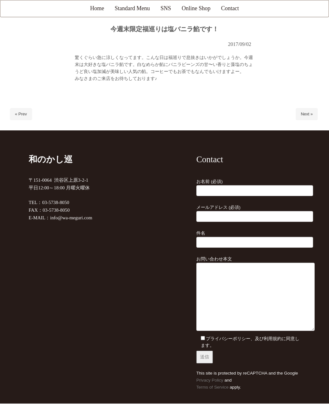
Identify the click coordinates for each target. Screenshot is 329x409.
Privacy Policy (209, 380)
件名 (248, 238)
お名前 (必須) (248, 186)
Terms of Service (212, 387)
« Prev (21, 114)
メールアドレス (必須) (248, 212)
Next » (307, 114)
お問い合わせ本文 (248, 294)
